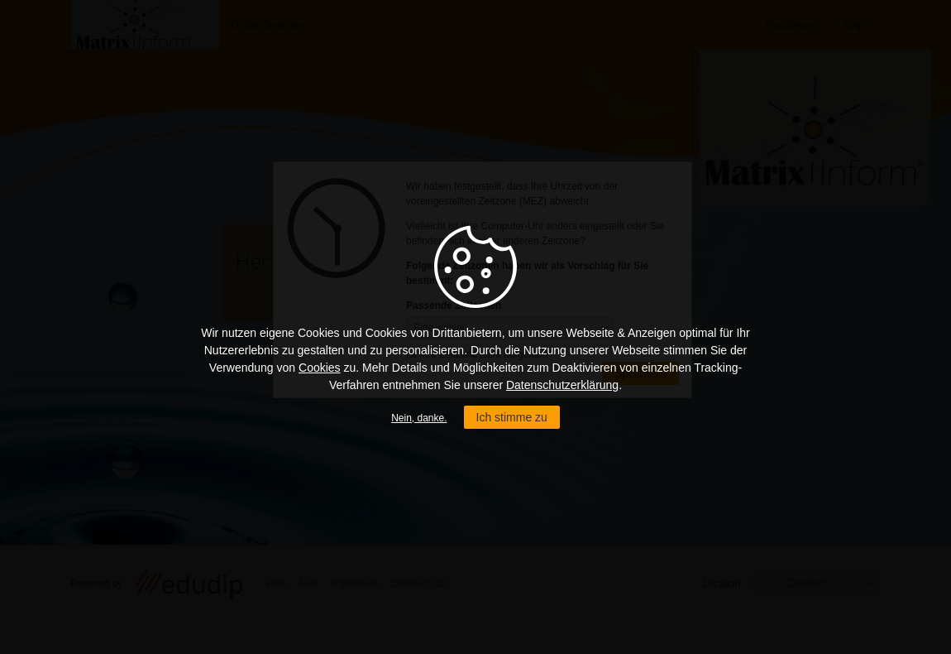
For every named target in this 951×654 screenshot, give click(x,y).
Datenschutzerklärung (562, 385)
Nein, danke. (419, 418)
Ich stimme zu (511, 417)
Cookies (320, 367)
